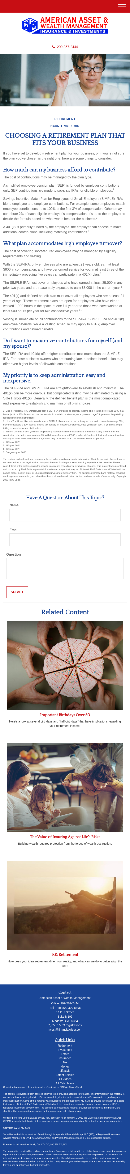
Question (13, 554)
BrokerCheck (76, 1087)
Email (13, 530)
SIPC (31, 1138)
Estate (65, 1054)
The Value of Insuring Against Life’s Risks (65, 837)
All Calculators (65, 1083)
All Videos (65, 1079)
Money (65, 1066)
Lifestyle (65, 1070)
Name (14, 505)
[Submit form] (17, 592)
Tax (65, 1062)
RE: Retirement (65, 955)
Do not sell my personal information (103, 1121)
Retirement (65, 1045)
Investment (65, 1049)
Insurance (64, 1058)
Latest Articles (65, 1075)
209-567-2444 (65, 47)
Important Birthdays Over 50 (65, 715)
